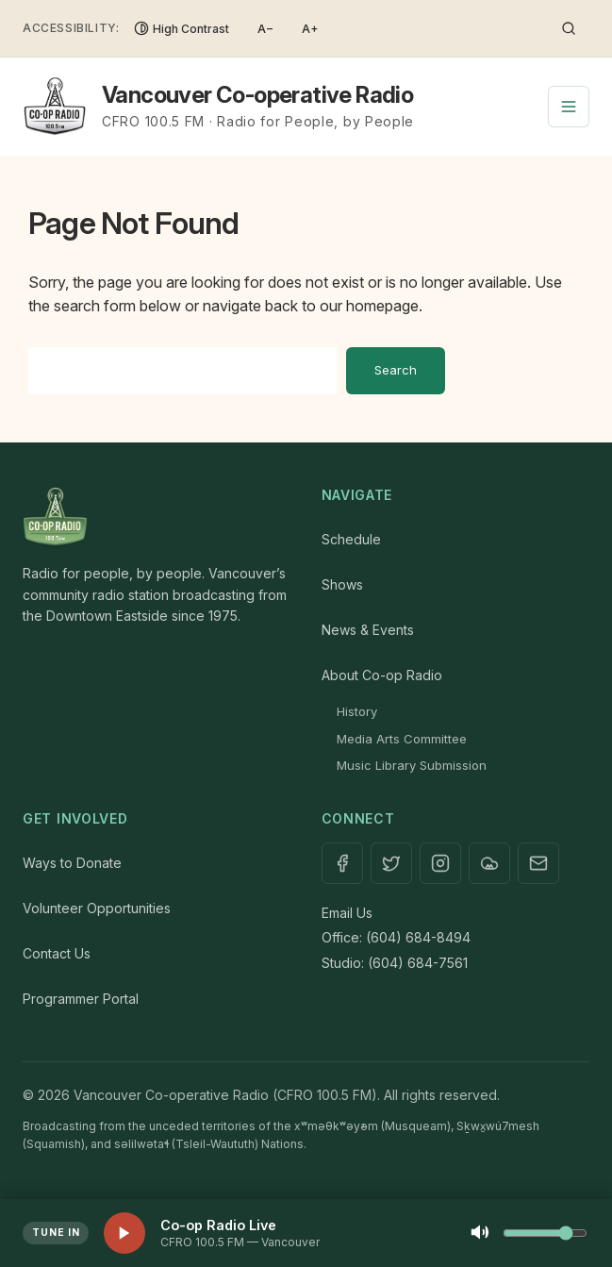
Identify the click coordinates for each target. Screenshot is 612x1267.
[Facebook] (342, 863)
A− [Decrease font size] (265, 29)
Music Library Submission (412, 765)
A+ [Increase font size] (310, 29)
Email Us (347, 913)
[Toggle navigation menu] (568, 106)
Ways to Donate (72, 863)
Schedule (351, 539)
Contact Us (57, 953)
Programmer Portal (81, 999)
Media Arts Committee (402, 738)
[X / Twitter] (391, 863)
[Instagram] (440, 863)
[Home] (157, 518)
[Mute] (480, 1233)
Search (395, 369)
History (357, 711)
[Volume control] (545, 1233)
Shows (342, 584)
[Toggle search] (568, 28)
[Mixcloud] (489, 863)
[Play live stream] (124, 1233)
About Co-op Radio (382, 675)
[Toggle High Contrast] (181, 28)
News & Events (368, 630)
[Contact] (538, 863)
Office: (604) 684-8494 (396, 937)
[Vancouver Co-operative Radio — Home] (218, 106)
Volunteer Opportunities (97, 908)
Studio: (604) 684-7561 (395, 963)
